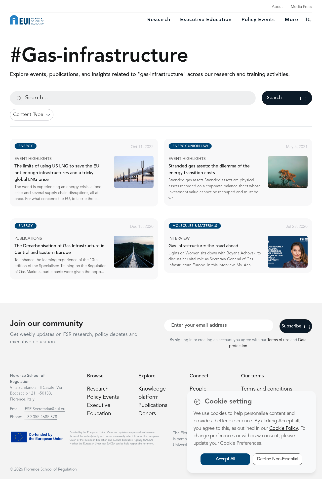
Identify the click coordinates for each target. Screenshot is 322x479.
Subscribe (296, 326)
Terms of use (278, 340)
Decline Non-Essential (277, 459)
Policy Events (258, 19)
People (198, 389)
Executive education (206, 19)
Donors (147, 413)
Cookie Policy (283, 428)
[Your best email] (219, 325)
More (291, 19)
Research (158, 19)
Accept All (225, 459)
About (277, 7)
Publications (152, 405)
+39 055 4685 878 (41, 417)
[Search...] (133, 98)
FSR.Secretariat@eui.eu (45, 409)
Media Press (301, 7)
